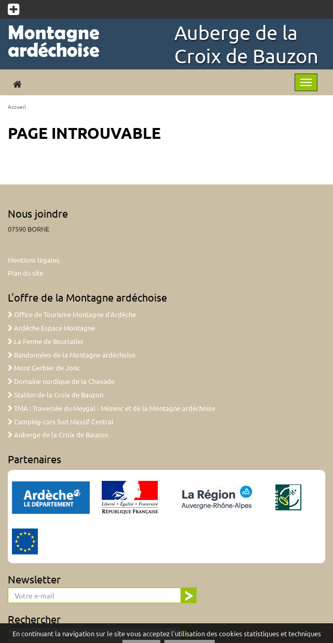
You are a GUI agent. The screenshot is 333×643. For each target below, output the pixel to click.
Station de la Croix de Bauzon (55, 394)
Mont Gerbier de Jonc (44, 367)
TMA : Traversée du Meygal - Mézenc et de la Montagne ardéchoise (111, 408)
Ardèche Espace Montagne (51, 327)
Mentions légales (34, 259)
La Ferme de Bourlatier (46, 341)
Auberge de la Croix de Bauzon (246, 44)
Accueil (17, 106)
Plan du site (25, 272)
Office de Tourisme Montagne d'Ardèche (72, 314)
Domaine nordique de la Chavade (61, 381)
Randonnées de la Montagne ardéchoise (71, 354)
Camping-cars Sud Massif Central (61, 421)
